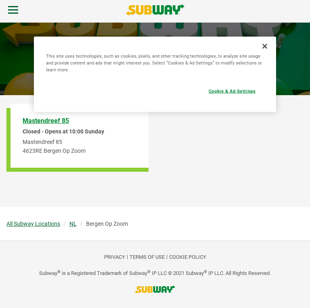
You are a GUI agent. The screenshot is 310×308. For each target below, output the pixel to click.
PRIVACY (114, 257)
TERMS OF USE (147, 257)
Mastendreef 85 (46, 121)
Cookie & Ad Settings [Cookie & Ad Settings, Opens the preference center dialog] (232, 91)
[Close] (265, 46)
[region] (155, 74)
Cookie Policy (187, 257)
